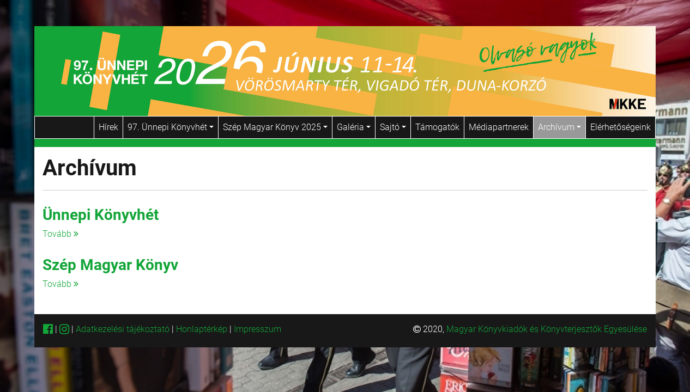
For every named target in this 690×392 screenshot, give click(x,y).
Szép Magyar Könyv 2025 (275, 127)
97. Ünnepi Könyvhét (171, 127)
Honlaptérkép (202, 329)
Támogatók (437, 127)
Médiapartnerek (499, 127)
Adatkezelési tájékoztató (123, 329)
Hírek (108, 127)
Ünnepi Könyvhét (101, 215)
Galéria (354, 127)
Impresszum (257, 329)
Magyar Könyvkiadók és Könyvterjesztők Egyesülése (546, 329)
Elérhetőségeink (620, 127)
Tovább (60, 234)
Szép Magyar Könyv (110, 265)
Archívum (559, 127)
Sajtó (393, 127)
